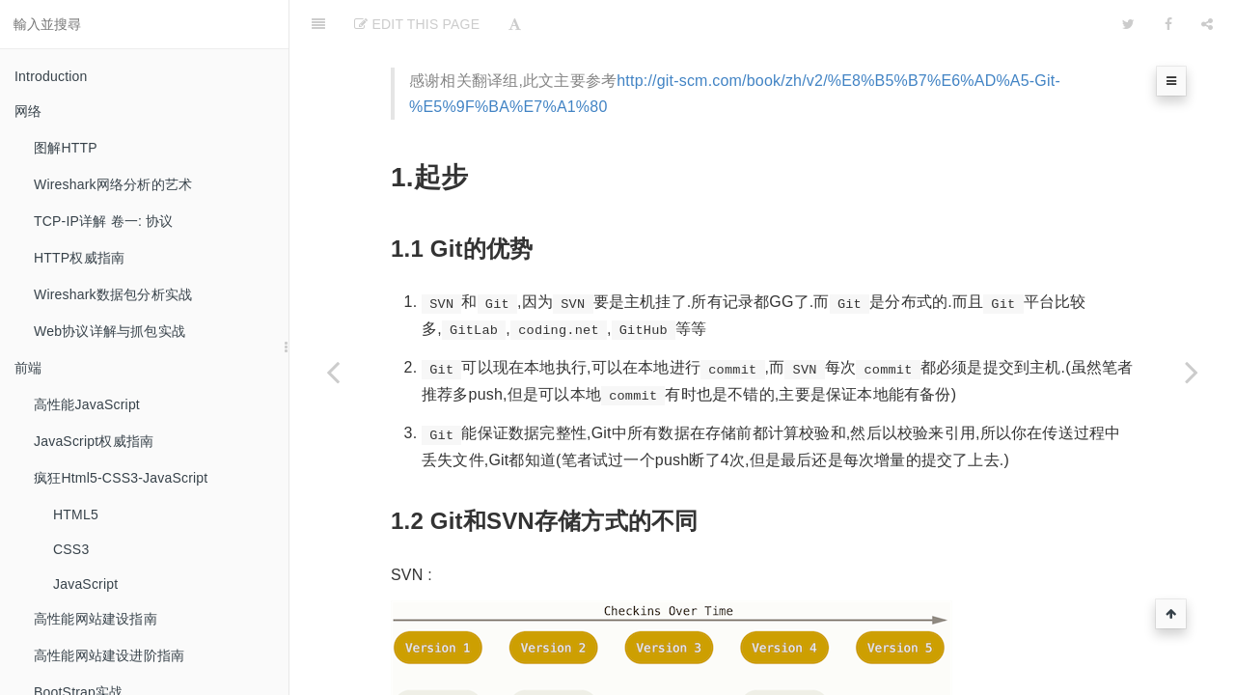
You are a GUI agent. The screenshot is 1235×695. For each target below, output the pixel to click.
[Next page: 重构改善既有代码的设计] (1191, 371)
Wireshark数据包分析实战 (113, 294)
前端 (27, 367)
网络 (27, 111)
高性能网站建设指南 (95, 618)
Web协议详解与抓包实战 (109, 331)
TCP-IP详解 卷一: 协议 (104, 221)
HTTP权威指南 (79, 257)
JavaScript (85, 584)
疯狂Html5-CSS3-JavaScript (120, 478)
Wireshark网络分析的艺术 (113, 184)
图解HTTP (65, 147)
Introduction (51, 76)
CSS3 (71, 549)
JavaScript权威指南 (93, 441)
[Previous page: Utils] (332, 371)
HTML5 (75, 514)
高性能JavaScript (87, 404)
